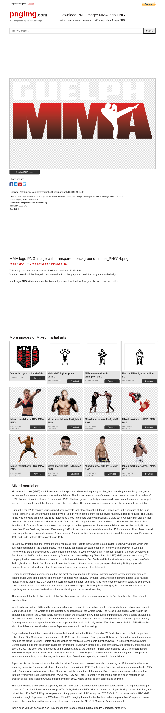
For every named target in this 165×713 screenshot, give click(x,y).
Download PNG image (25, 172)
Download (37, 378)
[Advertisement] (82, 57)
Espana (31, 4)
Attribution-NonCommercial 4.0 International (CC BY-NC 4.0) (52, 192)
